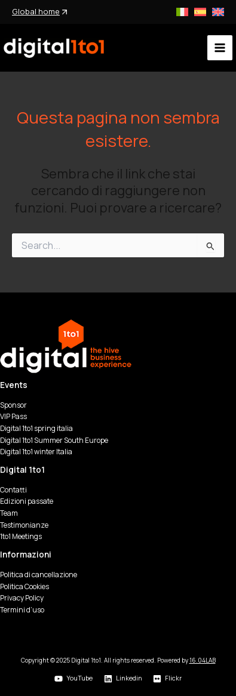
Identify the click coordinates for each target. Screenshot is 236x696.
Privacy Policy (22, 598)
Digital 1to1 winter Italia (36, 451)
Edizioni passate (26, 501)
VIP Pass (13, 416)
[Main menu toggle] (219, 47)
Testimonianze (24, 525)
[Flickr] (168, 679)
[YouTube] (73, 679)
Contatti (13, 490)
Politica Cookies (24, 586)
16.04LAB (202, 660)
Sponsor (13, 405)
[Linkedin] (123, 679)
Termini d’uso (22, 610)
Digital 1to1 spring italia (36, 428)
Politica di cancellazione (38, 574)
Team (9, 513)
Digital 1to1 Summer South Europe (54, 440)
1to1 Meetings (21, 536)
